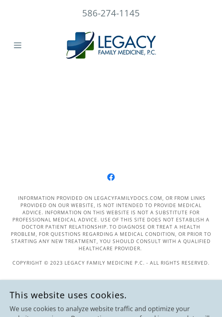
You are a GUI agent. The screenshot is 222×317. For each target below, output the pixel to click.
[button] (25, 45)
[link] (111, 45)
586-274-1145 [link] (111, 13)
